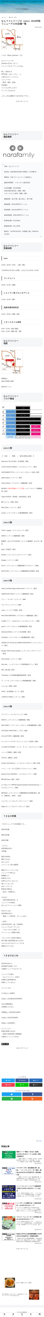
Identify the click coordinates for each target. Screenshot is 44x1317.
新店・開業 (5, 1044)
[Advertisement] (22, 114)
